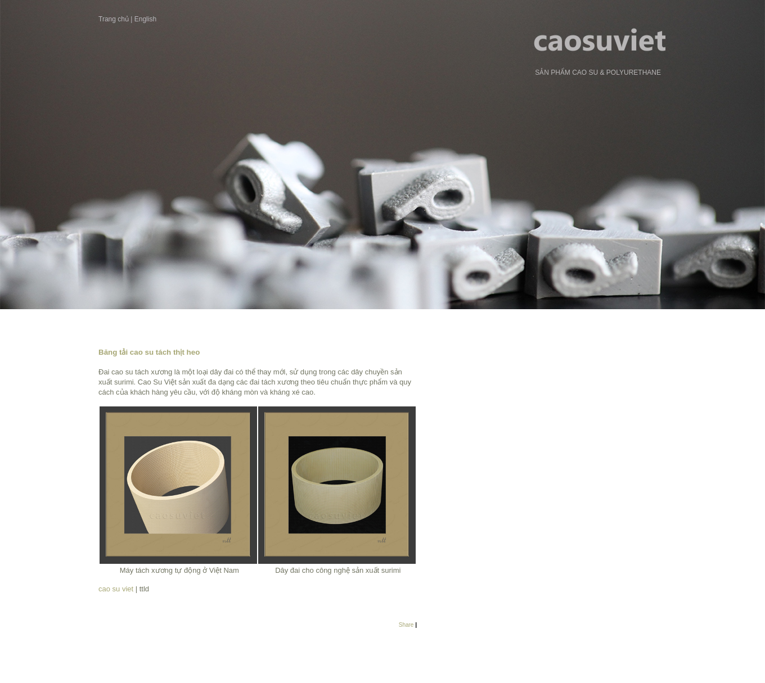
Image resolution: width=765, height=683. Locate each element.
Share (406, 625)
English (145, 19)
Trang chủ (113, 19)
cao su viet (117, 589)
